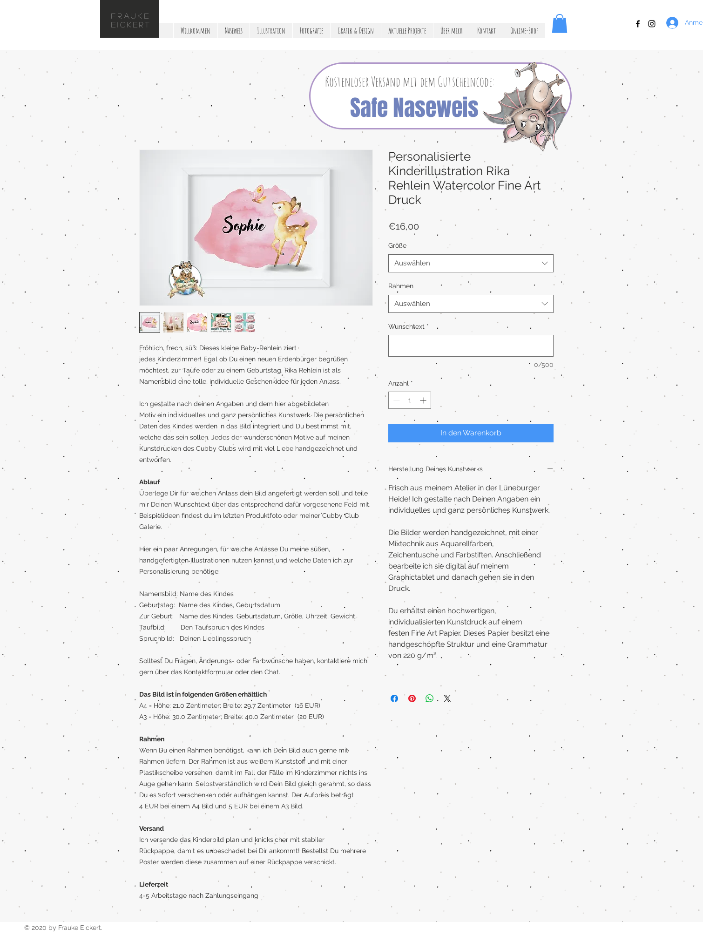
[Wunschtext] (471, 345)
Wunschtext (408, 326)
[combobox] (471, 263)
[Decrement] (395, 400)
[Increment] (424, 400)
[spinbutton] (409, 400)
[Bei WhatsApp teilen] (429, 698)
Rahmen (400, 286)
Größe (397, 245)
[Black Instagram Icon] (651, 23)
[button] (560, 23)
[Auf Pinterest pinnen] (412, 698)
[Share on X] (447, 698)
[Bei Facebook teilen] (394, 698)
